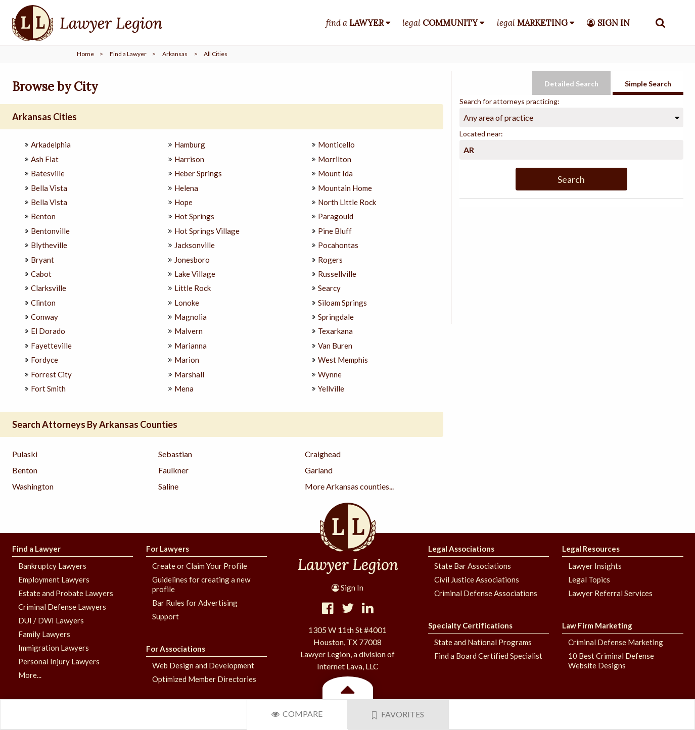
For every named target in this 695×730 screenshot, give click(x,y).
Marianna (190, 345)
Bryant (42, 259)
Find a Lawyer (128, 54)
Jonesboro (192, 259)
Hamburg (189, 144)
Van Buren (335, 345)
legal (440, 22)
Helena (186, 187)
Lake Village (194, 273)
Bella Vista (49, 187)
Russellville (337, 273)
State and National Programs (483, 642)
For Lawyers (167, 548)
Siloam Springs (342, 302)
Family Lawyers (44, 634)
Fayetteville (51, 345)
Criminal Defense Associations (485, 593)
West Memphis (343, 359)
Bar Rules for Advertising (195, 602)
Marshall (189, 374)
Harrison (189, 159)
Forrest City (51, 374)
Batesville (48, 173)
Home (85, 54)
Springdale (336, 316)
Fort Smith (48, 388)
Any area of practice (498, 117)
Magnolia (190, 316)
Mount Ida (335, 173)
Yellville (331, 388)
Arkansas (175, 54)
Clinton (43, 302)
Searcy (329, 288)
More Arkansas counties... (349, 486)
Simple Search (648, 83)
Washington (33, 486)
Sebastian (175, 454)
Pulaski (24, 454)
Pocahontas (338, 245)
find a (355, 22)
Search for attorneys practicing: (509, 101)
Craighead (323, 454)
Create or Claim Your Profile (199, 565)
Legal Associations (461, 548)
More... (29, 674)
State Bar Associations (472, 565)
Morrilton (334, 159)
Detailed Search (571, 83)
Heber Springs (198, 173)
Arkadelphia (51, 144)
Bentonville (50, 230)
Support (165, 616)
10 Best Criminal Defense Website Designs (611, 660)
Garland (319, 470)
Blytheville (49, 245)
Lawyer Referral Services (610, 593)
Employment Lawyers (53, 579)
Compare (296, 713)
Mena (184, 388)
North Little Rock (347, 202)
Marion (186, 359)
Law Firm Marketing (597, 625)
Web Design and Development (203, 665)
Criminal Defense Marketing (615, 642)
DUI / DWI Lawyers (51, 620)
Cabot (41, 273)
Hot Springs (194, 216)
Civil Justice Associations (476, 579)
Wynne (330, 374)
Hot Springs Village (207, 230)
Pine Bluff (335, 230)
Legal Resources (591, 548)
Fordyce (44, 359)
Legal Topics (589, 579)
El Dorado (48, 330)
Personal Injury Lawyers (59, 661)
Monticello (336, 144)
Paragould (335, 216)
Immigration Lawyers (53, 647)
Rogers (330, 259)
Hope (183, 202)
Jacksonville (194, 245)
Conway (44, 316)
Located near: (481, 133)
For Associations (175, 648)
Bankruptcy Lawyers (52, 565)
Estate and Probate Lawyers (65, 593)
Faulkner (173, 470)
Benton (43, 216)
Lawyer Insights (595, 565)
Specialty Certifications (470, 625)
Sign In (347, 587)
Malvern (188, 330)
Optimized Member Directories (204, 679)
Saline (168, 486)
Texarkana (335, 330)
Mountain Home (345, 187)
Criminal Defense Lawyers (62, 606)
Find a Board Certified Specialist (488, 655)
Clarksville (48, 288)
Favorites (398, 714)
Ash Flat (45, 159)
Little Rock (192, 288)
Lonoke (186, 302)
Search (571, 179)
